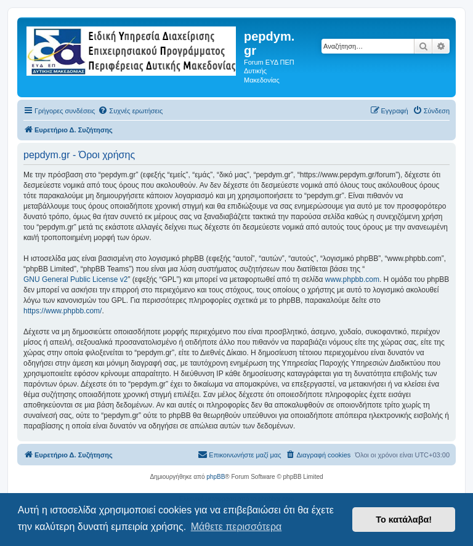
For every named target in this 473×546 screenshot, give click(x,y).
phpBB (215, 476)
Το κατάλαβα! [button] (404, 519)
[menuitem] (130, 110)
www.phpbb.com (352, 279)
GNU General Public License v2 (75, 279)
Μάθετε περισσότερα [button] (236, 526)
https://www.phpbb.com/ (62, 311)
